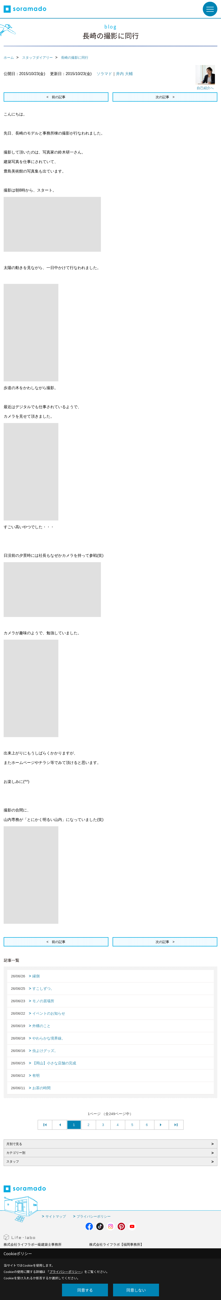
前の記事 (58, 97)
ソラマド (104, 74)
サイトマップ (55, 1216)
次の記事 (162, 97)
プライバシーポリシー (94, 1216)
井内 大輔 (124, 74)
